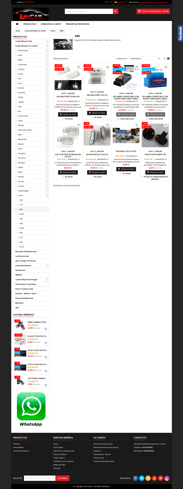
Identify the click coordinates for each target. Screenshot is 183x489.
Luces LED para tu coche (26, 46)
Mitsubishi (22, 139)
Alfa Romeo (23, 50)
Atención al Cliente (51, 24)
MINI (20, 134)
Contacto (140, 437)
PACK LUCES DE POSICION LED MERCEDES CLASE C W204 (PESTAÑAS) (38, 350)
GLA (17, 307)
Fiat (19, 78)
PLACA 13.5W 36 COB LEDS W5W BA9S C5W (38, 336)
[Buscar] (91, 11)
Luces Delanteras (23, 265)
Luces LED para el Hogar (26, 279)
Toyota (21, 186)
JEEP (20, 106)
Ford (20, 83)
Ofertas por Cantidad (25, 284)
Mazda (21, 125)
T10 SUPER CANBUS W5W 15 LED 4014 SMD (38, 378)
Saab (20, 167)
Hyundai (21, 92)
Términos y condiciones (63, 451)
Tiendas (56, 468)
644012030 (29, 2)
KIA (19, 111)
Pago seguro (59, 458)
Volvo (20, 195)
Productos (29, 24)
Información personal (103, 444)
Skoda (21, 176)
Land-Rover (23, 116)
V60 (21, 223)
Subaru (21, 181)
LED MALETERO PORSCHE (68, 96)
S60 (21, 233)
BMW (20, 60)
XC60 (21, 228)
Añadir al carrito (68, 114)
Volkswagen (23, 190)
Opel (20, 148)
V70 (21, 205)
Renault (21, 162)
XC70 (21, 247)
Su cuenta (99, 437)
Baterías (19, 303)
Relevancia (146, 58)
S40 (21, 219)
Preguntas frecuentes (77, 24)
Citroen (21, 69)
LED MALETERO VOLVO (97, 95)
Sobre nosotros (60, 454)
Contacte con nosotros (63, 461)
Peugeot (22, 153)
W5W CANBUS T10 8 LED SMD (38, 322)
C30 (21, 200)
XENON (18, 275)
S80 (21, 209)
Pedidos (97, 451)
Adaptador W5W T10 (155, 154)
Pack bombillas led (24, 298)
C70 (21, 237)
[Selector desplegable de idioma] (121, 2)
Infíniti (20, 97)
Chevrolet (22, 64)
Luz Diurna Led (22, 256)
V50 (21, 242)
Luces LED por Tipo (23, 41)
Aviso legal (58, 447)
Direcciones (99, 458)
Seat (20, 172)
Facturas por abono (102, 454)
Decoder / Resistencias (26, 251)
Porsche (21, 158)
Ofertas (16, 444)
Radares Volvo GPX (126, 151)
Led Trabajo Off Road (25, 261)
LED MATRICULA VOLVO (97, 154)
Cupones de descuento (104, 461)
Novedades (18, 447)
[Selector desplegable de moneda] (109, 2)
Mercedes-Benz (25, 130)
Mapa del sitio (59, 464)
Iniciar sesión (144, 2)
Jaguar (21, 102)
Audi (20, 55)
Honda (21, 88)
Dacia (20, 74)
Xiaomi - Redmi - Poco (25, 293)
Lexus (20, 120)
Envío (55, 444)
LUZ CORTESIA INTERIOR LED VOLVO (68, 155)
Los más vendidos (23, 314)
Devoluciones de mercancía (106, 447)
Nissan (21, 144)
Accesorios (20, 270)
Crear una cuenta (160, 2)
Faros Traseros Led (24, 289)
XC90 (21, 214)
